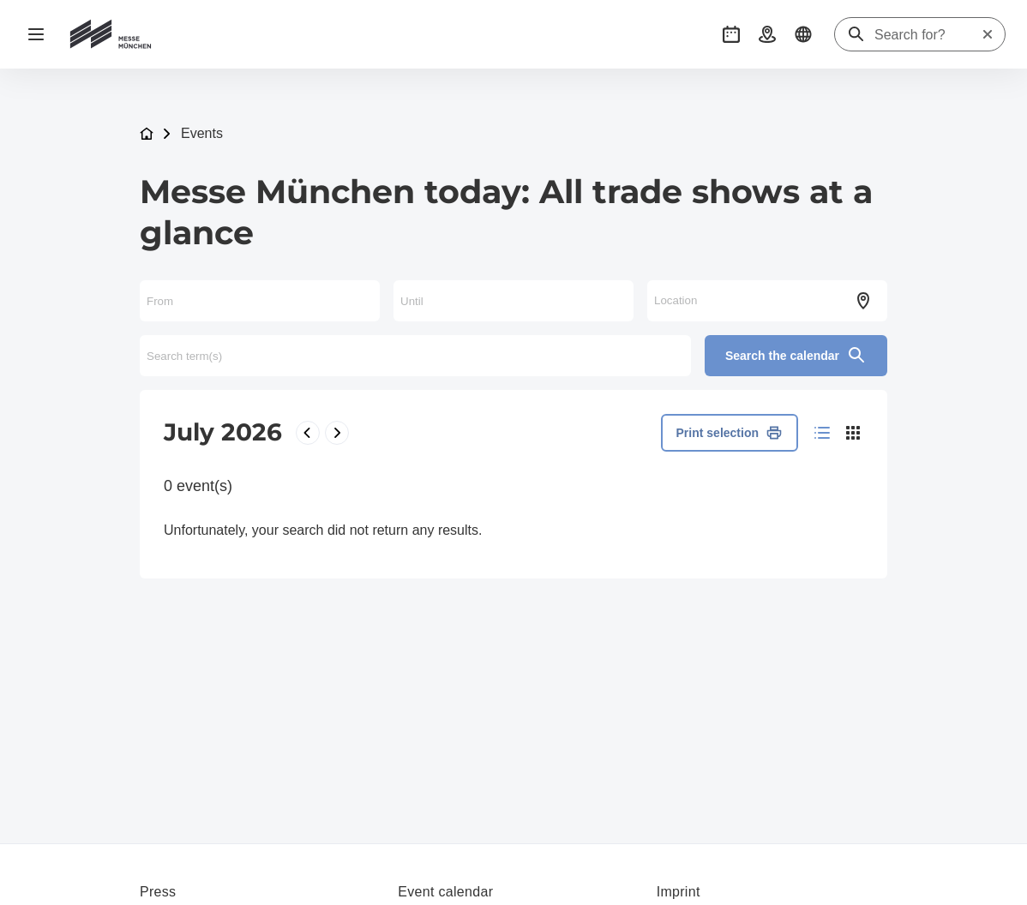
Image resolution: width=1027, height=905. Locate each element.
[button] (731, 34)
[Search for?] (927, 35)
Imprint (678, 891)
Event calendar (445, 891)
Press (158, 891)
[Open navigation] (36, 34)
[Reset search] (987, 34)
